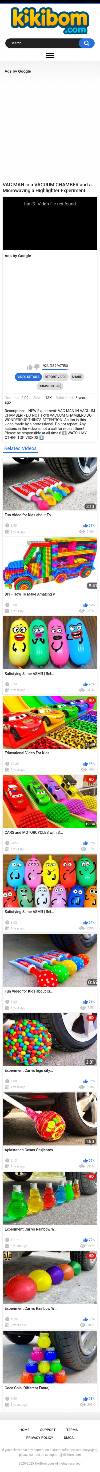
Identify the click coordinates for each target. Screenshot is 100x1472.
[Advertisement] (50, 127)
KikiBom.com (44, 1463)
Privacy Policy (39, 1438)
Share (77, 377)
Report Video (55, 377)
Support (48, 1430)
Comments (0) (50, 386)
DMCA (69, 1438)
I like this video (30, 367)
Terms (72, 1430)
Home (25, 1430)
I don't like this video (36, 367)
